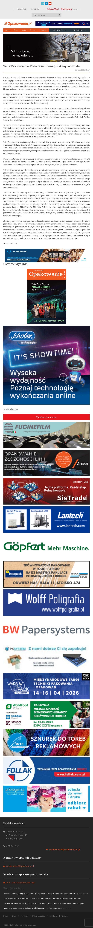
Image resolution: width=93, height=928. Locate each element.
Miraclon (69, 903)
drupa (74, 903)
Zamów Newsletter (46, 417)
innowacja (8, 908)
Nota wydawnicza (38, 916)
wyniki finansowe (38, 908)
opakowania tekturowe (55, 908)
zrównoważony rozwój (20, 893)
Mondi (42, 898)
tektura (79, 898)
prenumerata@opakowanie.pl (20, 882)
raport (79, 893)
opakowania (7, 893)
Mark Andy (17, 898)
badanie (28, 908)
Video (24, 30)
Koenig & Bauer (72, 898)
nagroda (16, 903)
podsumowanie (18, 908)
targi (31, 893)
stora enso (67, 908)
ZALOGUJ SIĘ (21, 9)
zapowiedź (21, 903)
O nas (16, 30)
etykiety (57, 893)
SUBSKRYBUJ (35, 9)
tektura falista (8, 903)
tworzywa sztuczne (34, 898)
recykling (37, 894)
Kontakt (44, 30)
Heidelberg (57, 898)
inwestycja (50, 894)
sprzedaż (80, 903)
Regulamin (53, 916)
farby (59, 903)
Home (7, 30)
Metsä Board (25, 898)
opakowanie (8, 898)
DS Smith (38, 903)
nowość (64, 903)
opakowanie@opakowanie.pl (64, 849)
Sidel (49, 903)
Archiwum (34, 30)
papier (54, 903)
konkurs (65, 898)
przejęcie (85, 893)
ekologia (43, 893)
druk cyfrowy (64, 893)
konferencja (29, 903)
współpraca (48, 898)
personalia (72, 894)
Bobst (44, 903)
